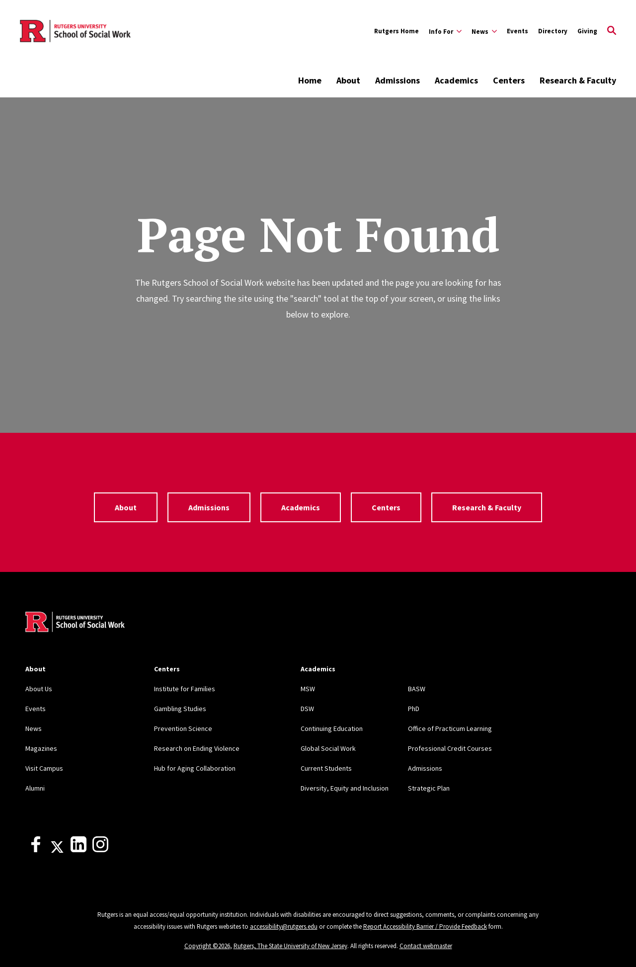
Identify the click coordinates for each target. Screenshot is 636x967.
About (348, 80)
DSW (307, 708)
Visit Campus (44, 768)
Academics (456, 80)
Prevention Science (183, 728)
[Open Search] (611, 31)
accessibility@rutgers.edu (284, 926)
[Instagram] (100, 849)
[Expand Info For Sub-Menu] (445, 31)
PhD (413, 708)
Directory (552, 31)
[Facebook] (36, 849)
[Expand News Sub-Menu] (484, 31)
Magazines (41, 748)
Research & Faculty (578, 80)
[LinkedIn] (78, 849)
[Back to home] (75, 623)
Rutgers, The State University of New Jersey (290, 946)
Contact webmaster (425, 946)
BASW (416, 688)
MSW (308, 688)
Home (309, 80)
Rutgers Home (396, 31)
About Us (38, 688)
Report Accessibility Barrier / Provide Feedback (425, 926)
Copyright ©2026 (207, 946)
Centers (509, 80)
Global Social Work (328, 748)
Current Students (326, 768)
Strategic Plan (429, 788)
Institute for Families (184, 688)
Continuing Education (332, 728)
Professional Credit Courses (450, 748)
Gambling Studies (180, 708)
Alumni (35, 788)
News (33, 728)
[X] (57, 849)
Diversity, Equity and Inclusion (345, 788)
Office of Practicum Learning (450, 728)
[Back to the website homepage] (75, 31)
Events (517, 31)
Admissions (397, 80)
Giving (587, 31)
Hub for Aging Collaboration (195, 768)
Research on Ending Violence (196, 748)
